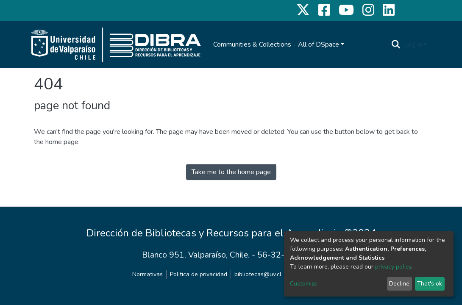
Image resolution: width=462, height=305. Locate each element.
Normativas (147, 274)
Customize (303, 284)
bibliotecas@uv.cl (257, 274)
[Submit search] (396, 44)
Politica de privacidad (198, 274)
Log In (413, 44)
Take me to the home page (231, 172)
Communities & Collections (252, 44)
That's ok (429, 284)
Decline (399, 284)
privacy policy (393, 267)
